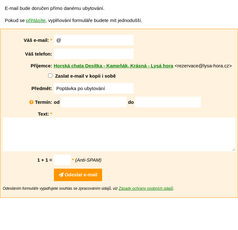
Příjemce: (41, 65)
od (57, 102)
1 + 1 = (44, 160)
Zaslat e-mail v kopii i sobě (85, 76)
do (131, 102)
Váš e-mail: (38, 40)
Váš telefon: (38, 54)
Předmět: (41, 88)
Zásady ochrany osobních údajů (146, 188)
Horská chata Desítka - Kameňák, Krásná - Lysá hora (114, 65)
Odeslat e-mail (78, 174)
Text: (45, 114)
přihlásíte (36, 20)
